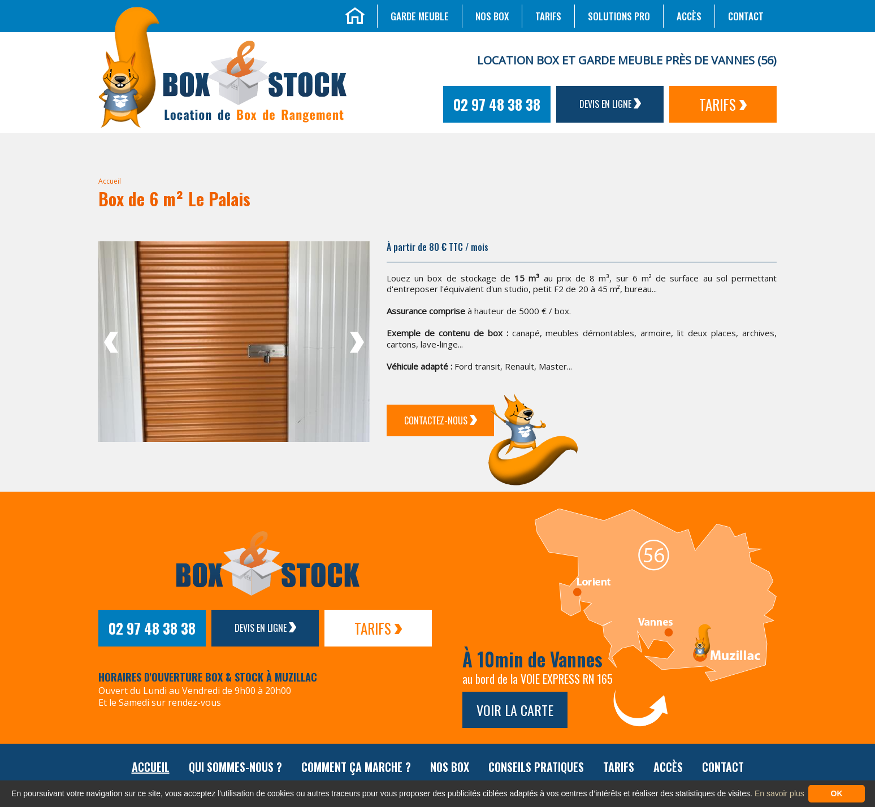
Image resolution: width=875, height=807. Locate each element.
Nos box (492, 16)
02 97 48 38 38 (496, 104)
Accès (689, 16)
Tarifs (548, 16)
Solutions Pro (619, 16)
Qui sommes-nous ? (235, 767)
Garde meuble (420, 16)
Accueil (109, 181)
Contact (746, 16)
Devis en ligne (610, 104)
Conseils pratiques (536, 767)
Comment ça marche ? (356, 767)
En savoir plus (779, 793)
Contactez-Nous (440, 420)
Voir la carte (515, 710)
